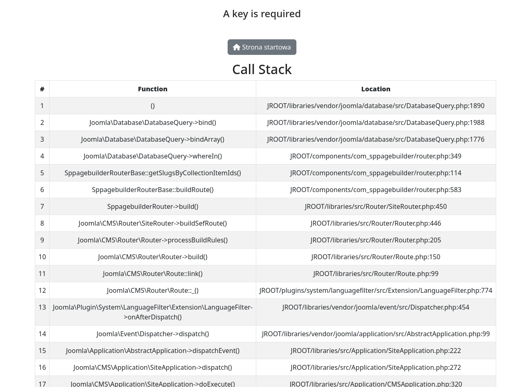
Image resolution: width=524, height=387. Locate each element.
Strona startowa (262, 47)
